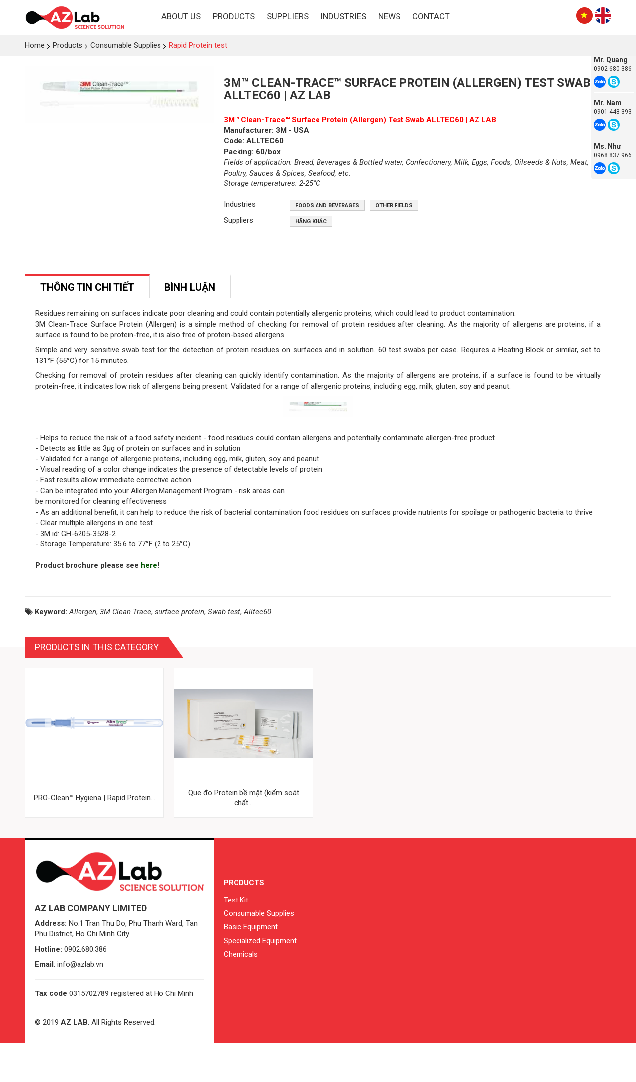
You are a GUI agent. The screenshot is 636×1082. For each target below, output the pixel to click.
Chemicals (241, 993)
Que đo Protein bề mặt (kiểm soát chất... (243, 836)
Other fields (394, 205)
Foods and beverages (327, 205)
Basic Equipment (251, 966)
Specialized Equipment (260, 979)
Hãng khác (311, 221)
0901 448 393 (613, 111)
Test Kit (236, 938)
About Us (181, 16)
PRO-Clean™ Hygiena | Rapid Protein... (94, 836)
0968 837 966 (613, 155)
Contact (431, 16)
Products (234, 16)
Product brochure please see (88, 604)
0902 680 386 (613, 68)
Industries (343, 16)
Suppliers (288, 16)
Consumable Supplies (259, 952)
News (389, 16)
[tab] (87, 286)
